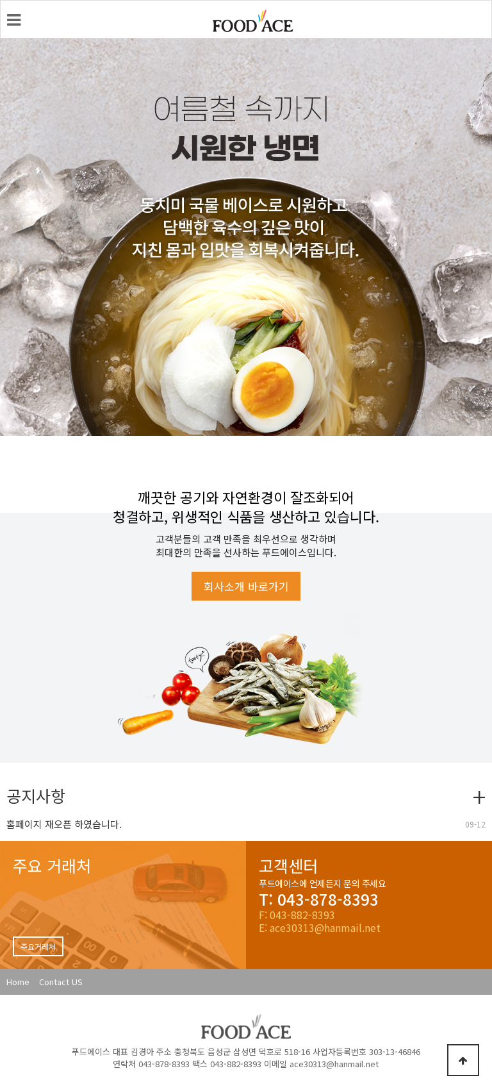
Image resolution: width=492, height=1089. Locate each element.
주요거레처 (38, 946)
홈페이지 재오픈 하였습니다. (64, 824)
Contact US (61, 982)
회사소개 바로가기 (246, 586)
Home (17, 982)
